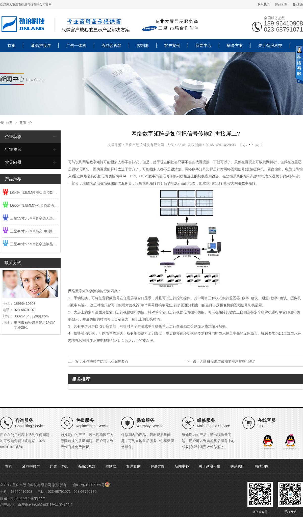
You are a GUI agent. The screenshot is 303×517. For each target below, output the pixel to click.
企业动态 (13, 136)
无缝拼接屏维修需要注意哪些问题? (227, 361)
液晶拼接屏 (41, 45)
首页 (12, 45)
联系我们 (264, 4)
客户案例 (172, 45)
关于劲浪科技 (270, 45)
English (298, 4)
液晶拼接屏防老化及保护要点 (105, 361)
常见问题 (13, 162)
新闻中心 (203, 45)
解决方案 (235, 45)
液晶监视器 (112, 45)
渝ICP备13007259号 (88, 485)
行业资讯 (13, 149)
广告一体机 (76, 45)
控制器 (143, 45)
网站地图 (281, 4)
